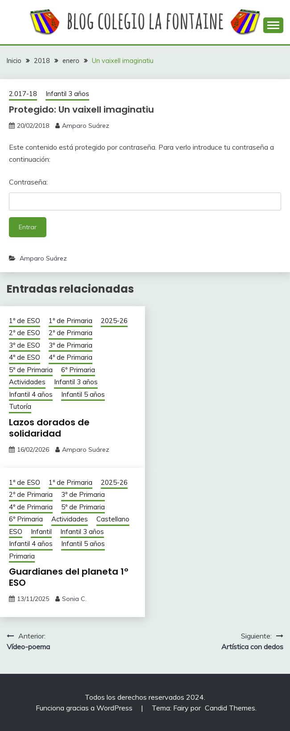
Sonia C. (74, 599)
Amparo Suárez (85, 126)
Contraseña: (145, 193)
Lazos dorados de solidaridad (49, 428)
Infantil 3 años (67, 93)
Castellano (112, 519)
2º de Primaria (70, 332)
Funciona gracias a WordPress (85, 707)
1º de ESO (24, 320)
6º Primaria (78, 370)
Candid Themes (230, 707)
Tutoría (20, 406)
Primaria (22, 556)
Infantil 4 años (31, 394)
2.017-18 (23, 93)
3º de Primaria (70, 345)
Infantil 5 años (83, 394)
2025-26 (114, 320)
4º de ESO (24, 357)
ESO (15, 531)
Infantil (41, 531)
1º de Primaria (70, 320)
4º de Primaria (70, 357)
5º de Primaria (31, 370)
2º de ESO (24, 332)
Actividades (27, 382)
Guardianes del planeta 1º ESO (68, 577)
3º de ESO (24, 345)
